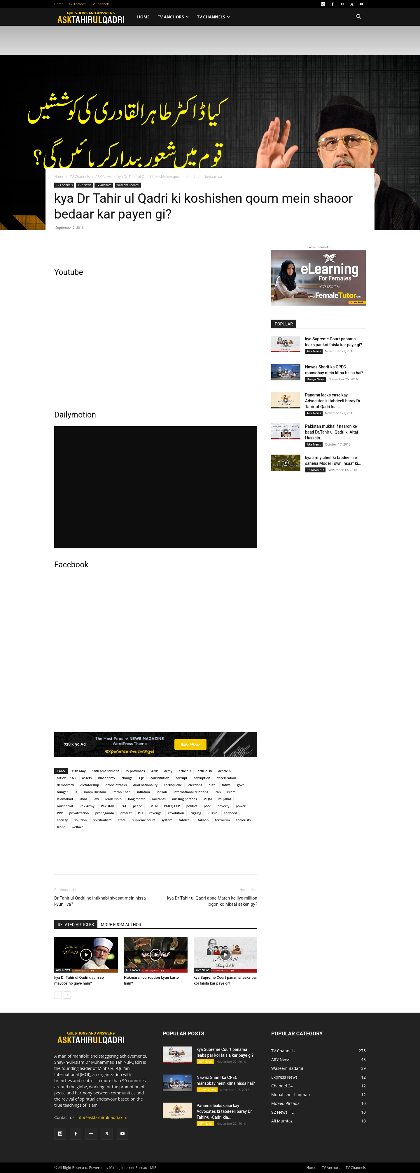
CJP (141, 778)
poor (207, 806)
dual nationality (145, 785)
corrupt (181, 778)
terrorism (222, 820)
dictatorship (89, 785)
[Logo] (93, 17)
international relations (191, 792)
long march (137, 799)
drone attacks (116, 785)
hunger (62, 792)
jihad (83, 799)
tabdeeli (185, 820)
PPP (60, 813)
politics (191, 806)
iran (218, 792)
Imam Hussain (95, 792)
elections (195, 785)
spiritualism (102, 820)
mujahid (224, 799)
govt (240, 785)
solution (80, 820)
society (62, 820)
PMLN (153, 806)
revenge (155, 813)
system (166, 820)
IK (75, 792)
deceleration (226, 778)
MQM (207, 799)
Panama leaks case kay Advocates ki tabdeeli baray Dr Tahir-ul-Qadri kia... (332, 401)
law (96, 799)
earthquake (173, 785)
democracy (65, 785)
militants (159, 799)
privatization (79, 813)
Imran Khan (122, 792)
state (122, 820)
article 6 (224, 771)
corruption (202, 778)
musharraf (65, 806)
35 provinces (135, 771)
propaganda (104, 813)
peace (137, 806)
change (127, 778)
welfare (77, 827)
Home (58, 4)
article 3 (185, 771)
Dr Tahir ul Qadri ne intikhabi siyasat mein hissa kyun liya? (100, 901)
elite (212, 785)
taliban (203, 820)
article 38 (204, 771)
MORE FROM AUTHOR (121, 924)
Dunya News (315, 379)
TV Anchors (77, 4)
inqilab (161, 792)
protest (126, 813)
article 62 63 (66, 778)
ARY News (103, 176)
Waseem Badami (127, 185)
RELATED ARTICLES (76, 924)
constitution (159, 778)
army (168, 771)
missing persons (184, 799)
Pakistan (107, 806)
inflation (143, 792)
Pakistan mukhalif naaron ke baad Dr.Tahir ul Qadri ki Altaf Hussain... (331, 432)
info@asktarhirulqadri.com (102, 1117)
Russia (212, 813)
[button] (359, 17)
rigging (195, 813)
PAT (123, 806)
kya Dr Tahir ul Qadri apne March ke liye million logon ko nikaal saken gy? (212, 901)
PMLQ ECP (172, 806)
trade (61, 827)
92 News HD (315, 470)
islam (231, 792)
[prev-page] (58, 995)
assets (87, 778)
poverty (224, 806)
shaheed (230, 813)
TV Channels (100, 4)
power (241, 806)
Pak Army (87, 806)
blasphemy (106, 778)
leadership (113, 799)
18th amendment (105, 771)
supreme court (143, 820)
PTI (140, 813)
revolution (176, 813)
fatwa (226, 785)
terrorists (243, 820)
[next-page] (67, 995)
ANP (154, 771)
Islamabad (65, 799)
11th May (78, 771)
